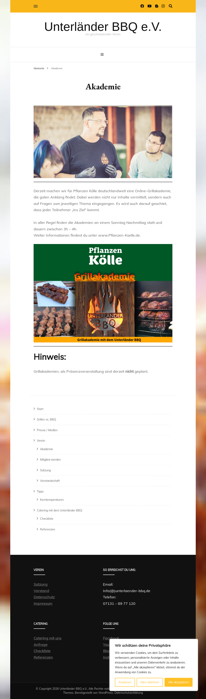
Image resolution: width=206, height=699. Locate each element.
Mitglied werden (50, 459)
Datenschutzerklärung (128, 693)
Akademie (46, 449)
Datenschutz (44, 597)
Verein (41, 440)
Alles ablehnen (149, 682)
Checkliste (46, 519)
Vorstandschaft (50, 481)
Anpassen (124, 682)
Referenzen (47, 529)
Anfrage (40, 644)
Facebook (111, 638)
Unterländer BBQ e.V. (103, 26)
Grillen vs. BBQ (46, 419)
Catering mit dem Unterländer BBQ (59, 510)
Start (40, 409)
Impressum (43, 603)
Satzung (45, 470)
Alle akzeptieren (178, 682)
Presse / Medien (47, 430)
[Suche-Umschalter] (170, 6)
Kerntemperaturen (52, 500)
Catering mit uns (47, 638)
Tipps (40, 491)
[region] (153, 665)
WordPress (105, 693)
